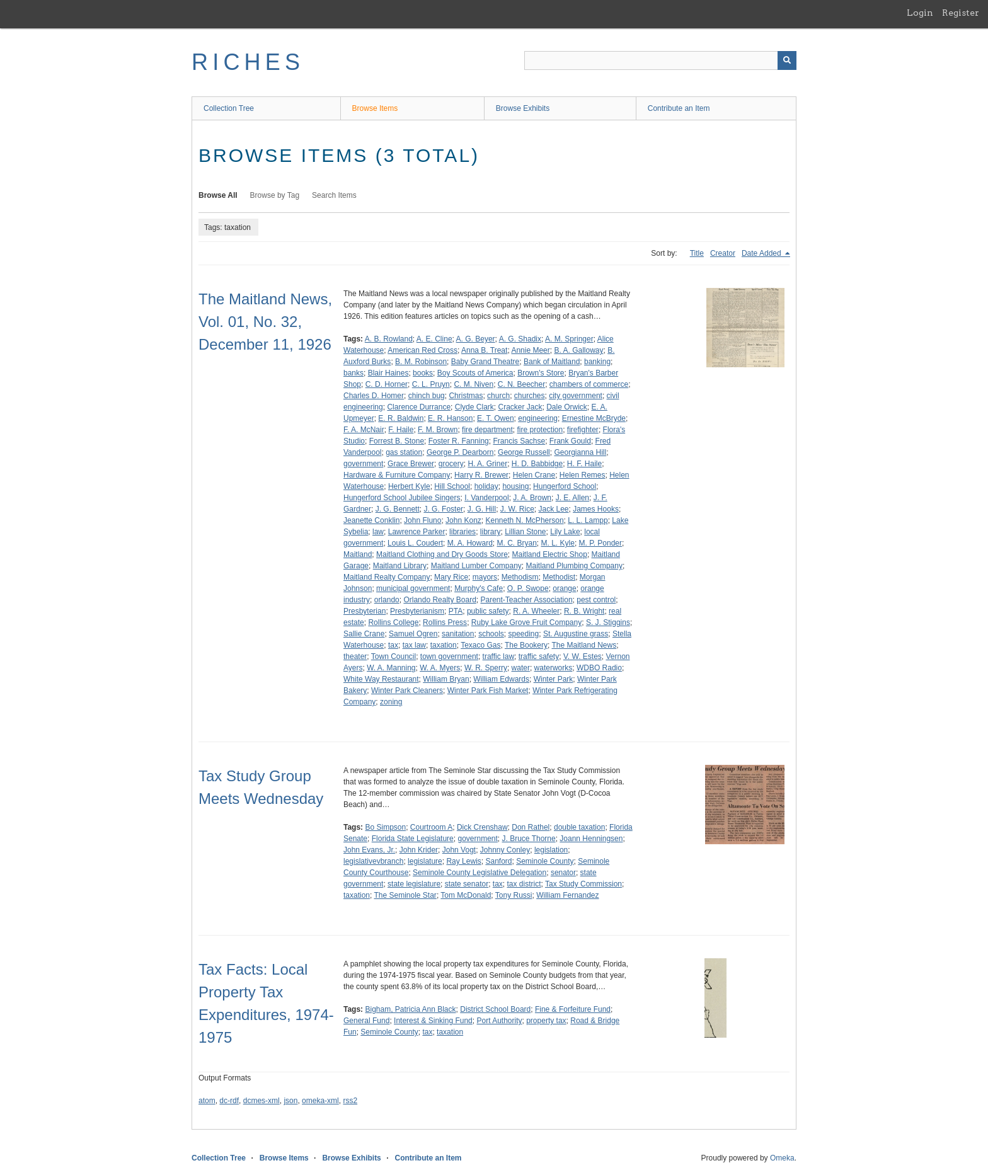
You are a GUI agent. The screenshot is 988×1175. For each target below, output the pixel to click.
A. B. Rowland (389, 339)
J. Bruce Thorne (529, 838)
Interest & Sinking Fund (433, 1020)
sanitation (458, 633)
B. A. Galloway (578, 350)
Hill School (452, 486)
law (378, 531)
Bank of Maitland (552, 361)
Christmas (466, 395)
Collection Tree (229, 108)
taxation (443, 645)
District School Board (495, 1009)
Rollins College (393, 622)
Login (920, 13)
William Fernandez (567, 895)
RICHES (248, 62)
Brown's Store (540, 373)
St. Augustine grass (575, 633)
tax (393, 645)
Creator (722, 253)
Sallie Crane (363, 633)
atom (206, 1100)
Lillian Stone (525, 531)
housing (515, 486)
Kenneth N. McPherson (525, 520)
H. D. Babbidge (537, 463)
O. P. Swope (528, 588)
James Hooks (596, 509)
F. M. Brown (437, 429)
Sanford (498, 861)
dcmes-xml (261, 1100)
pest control (596, 599)
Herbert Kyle (409, 486)
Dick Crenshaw (482, 827)
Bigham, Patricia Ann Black (410, 1009)
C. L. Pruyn (431, 384)
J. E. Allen (572, 497)
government (363, 463)
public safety (488, 611)
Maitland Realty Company (386, 577)
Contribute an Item (679, 108)
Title (697, 253)
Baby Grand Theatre (485, 361)
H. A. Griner (487, 463)
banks (353, 373)
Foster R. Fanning (458, 441)
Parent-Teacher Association (526, 599)
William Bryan (446, 679)
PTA (455, 611)
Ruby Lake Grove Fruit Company (526, 622)
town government (449, 656)
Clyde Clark (474, 407)
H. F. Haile (584, 463)
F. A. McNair (363, 429)
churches (529, 395)
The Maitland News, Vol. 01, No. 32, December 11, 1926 (265, 321)
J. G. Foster (443, 509)
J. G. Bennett (398, 509)
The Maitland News (583, 645)
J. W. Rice (517, 509)
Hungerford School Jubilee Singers (401, 497)
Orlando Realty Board (439, 599)
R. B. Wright (584, 611)
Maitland (357, 554)
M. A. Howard (470, 543)
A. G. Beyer (475, 339)
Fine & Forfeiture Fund (573, 1009)
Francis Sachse (519, 441)
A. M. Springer (569, 339)
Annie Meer (530, 350)
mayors (485, 577)
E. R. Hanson (450, 418)
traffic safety (539, 656)
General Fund (366, 1020)
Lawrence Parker (416, 531)
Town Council (393, 656)
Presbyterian (364, 611)
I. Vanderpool (486, 497)
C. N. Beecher (521, 384)
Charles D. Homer (373, 395)
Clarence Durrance (419, 407)
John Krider (418, 849)
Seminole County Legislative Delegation (479, 872)
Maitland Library (400, 565)
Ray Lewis (463, 861)
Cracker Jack (520, 407)
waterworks (553, 667)
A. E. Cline (434, 339)
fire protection (540, 429)
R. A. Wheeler (536, 611)
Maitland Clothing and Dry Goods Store (442, 554)
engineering (538, 418)
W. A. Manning (391, 667)
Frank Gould (570, 441)
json (290, 1100)
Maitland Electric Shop (549, 554)
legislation (551, 849)
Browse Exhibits (522, 108)
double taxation (579, 827)
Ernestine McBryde (594, 418)
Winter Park (553, 679)
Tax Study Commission (583, 884)
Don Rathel (530, 827)
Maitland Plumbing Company (574, 565)
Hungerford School (564, 486)
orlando (386, 599)
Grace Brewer (411, 463)
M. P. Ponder (600, 543)
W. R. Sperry (485, 667)
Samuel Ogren (413, 633)
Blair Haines (388, 373)
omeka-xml (320, 1100)
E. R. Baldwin (400, 418)
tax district (524, 884)
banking (597, 361)
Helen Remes (583, 475)
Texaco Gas (480, 645)
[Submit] (787, 60)
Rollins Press (445, 622)
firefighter (583, 429)
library (490, 531)
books (423, 373)
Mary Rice (451, 577)
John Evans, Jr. (369, 849)
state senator (466, 884)
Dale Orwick (566, 407)
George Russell (524, 452)
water (521, 667)
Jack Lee (553, 509)
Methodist (559, 577)
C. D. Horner (386, 384)
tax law (414, 645)
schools (491, 633)
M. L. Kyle (558, 543)
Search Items (334, 195)
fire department (487, 429)
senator (563, 872)
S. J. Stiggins (608, 622)
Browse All (218, 195)
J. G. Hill (482, 509)
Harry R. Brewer (481, 475)
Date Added (762, 253)
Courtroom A (431, 827)
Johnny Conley (505, 849)
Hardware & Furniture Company (396, 475)
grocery (451, 463)
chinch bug (426, 395)
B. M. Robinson (421, 361)
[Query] (660, 60)
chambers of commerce (588, 384)
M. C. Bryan (516, 543)
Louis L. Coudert (415, 543)
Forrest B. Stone (396, 441)
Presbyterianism (417, 611)
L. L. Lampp (587, 520)
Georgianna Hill (580, 452)
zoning (391, 701)
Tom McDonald (465, 895)
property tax (546, 1020)
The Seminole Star (405, 895)
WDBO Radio (599, 667)
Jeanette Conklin (371, 520)
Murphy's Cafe (478, 588)
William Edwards (501, 679)
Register (960, 13)
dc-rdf (229, 1100)
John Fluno (422, 520)
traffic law (498, 656)
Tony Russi (513, 895)
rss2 (350, 1100)
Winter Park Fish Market (488, 690)
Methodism (520, 577)
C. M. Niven (473, 384)
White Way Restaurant (381, 679)
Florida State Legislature (413, 838)
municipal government (413, 588)
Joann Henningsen (591, 838)
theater (355, 656)
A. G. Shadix (520, 339)
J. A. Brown (532, 497)
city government (575, 395)
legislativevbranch (373, 861)
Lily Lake (565, 531)
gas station (404, 452)
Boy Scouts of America (475, 373)
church (498, 395)
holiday (486, 486)
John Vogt (459, 849)
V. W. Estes (582, 656)
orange (564, 588)
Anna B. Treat (484, 350)
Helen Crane (534, 475)
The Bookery (526, 645)
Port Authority (499, 1020)
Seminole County (544, 861)
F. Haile (400, 429)
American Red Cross (422, 350)
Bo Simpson (385, 827)
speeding (523, 633)
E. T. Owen (495, 418)
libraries (462, 531)
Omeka (782, 1158)
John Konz (463, 520)
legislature (425, 861)
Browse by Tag (275, 195)
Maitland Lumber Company (476, 565)
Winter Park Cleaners (407, 690)
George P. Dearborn (460, 452)
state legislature (414, 884)
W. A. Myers (440, 667)
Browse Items (375, 108)
